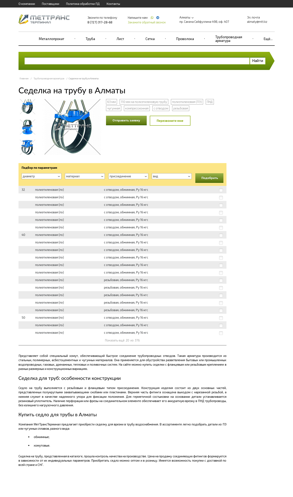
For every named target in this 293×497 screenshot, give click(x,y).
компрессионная (137, 108)
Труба (90, 38)
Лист (120, 38)
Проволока (185, 38)
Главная (24, 78)
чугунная (113, 108)
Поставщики (50, 3)
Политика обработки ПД (83, 3)
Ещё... (268, 38)
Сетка (150, 38)
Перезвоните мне (170, 120)
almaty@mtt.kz (257, 21)
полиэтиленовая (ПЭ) (187, 102)
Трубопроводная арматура (228, 38)
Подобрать (209, 178)
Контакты (113, 3)
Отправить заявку (126, 120)
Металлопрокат (51, 38)
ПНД (210, 102)
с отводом (161, 108)
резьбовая (180, 108)
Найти (257, 60)
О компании (27, 3)
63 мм (111, 102)
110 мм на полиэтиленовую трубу (144, 102)
